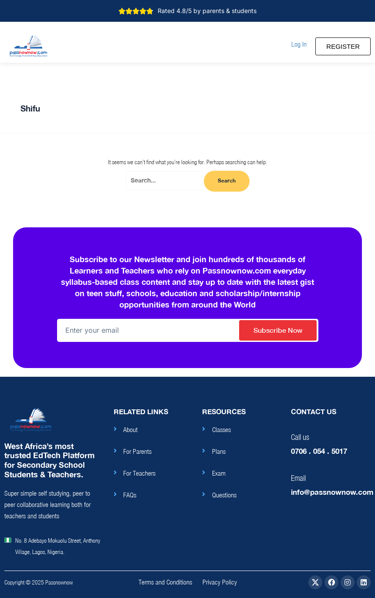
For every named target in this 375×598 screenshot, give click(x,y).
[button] (299, 44)
